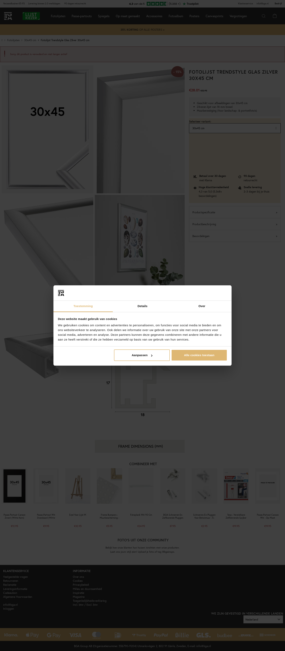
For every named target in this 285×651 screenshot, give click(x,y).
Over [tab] (202, 306)
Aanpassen (142, 355)
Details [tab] (142, 306)
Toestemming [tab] (83, 306)
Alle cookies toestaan (199, 355)
